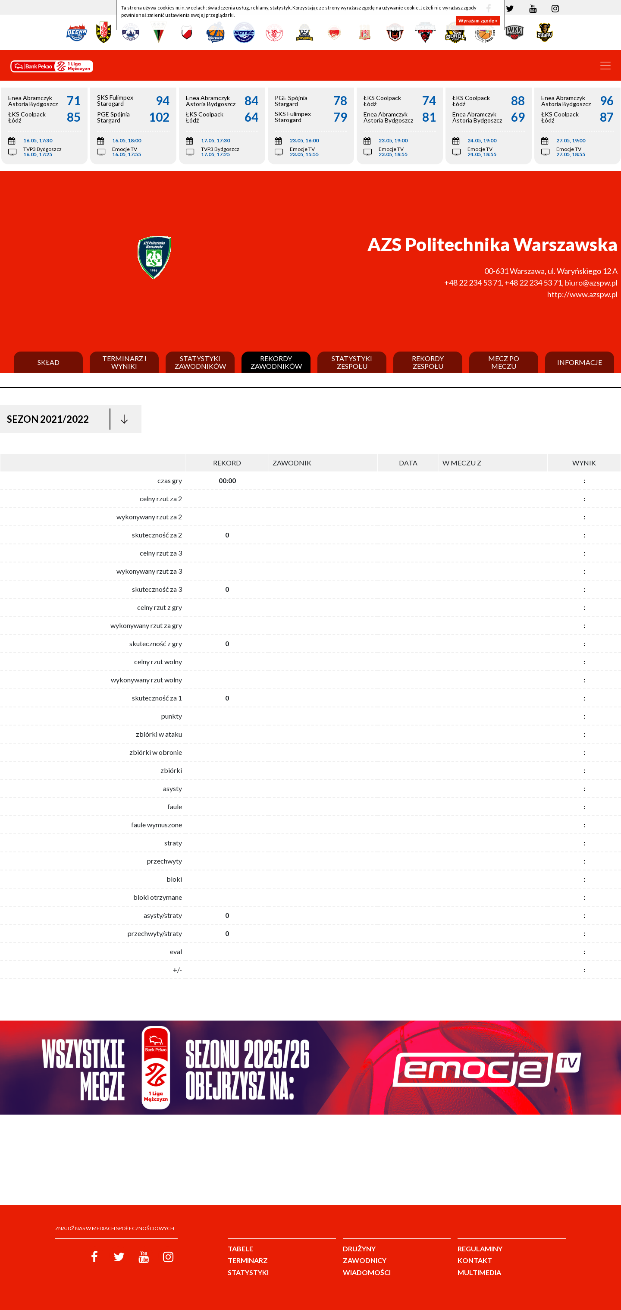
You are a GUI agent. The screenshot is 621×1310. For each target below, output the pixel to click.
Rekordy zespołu (428, 362)
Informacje (579, 362)
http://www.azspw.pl (582, 294)
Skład (49, 362)
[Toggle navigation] (605, 65)
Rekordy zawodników (276, 362)
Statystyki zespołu (352, 362)
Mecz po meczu (503, 362)
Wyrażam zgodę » (478, 20)
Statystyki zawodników (200, 362)
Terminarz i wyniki (124, 362)
